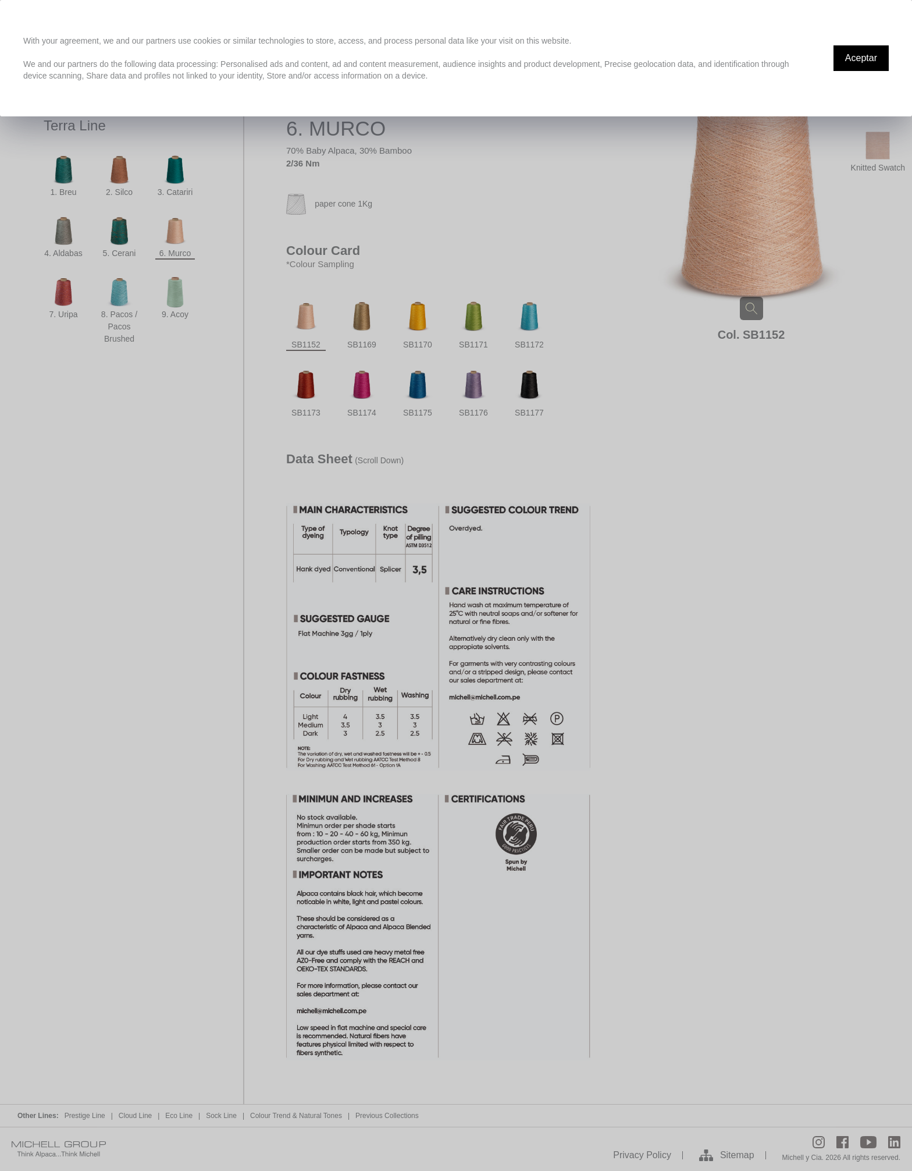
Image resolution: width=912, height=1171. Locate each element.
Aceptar (861, 58)
